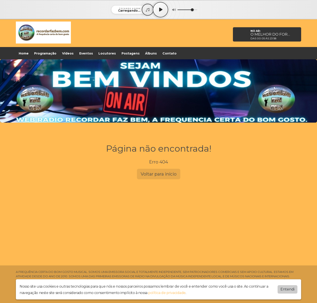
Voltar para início (159, 174)
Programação (45, 53)
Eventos (86, 53)
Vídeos (68, 53)
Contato (169, 53)
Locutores (107, 53)
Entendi (287, 289)
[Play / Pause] (160, 9)
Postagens (131, 53)
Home (24, 53)
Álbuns (151, 53)
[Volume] (187, 9)
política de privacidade (167, 293)
